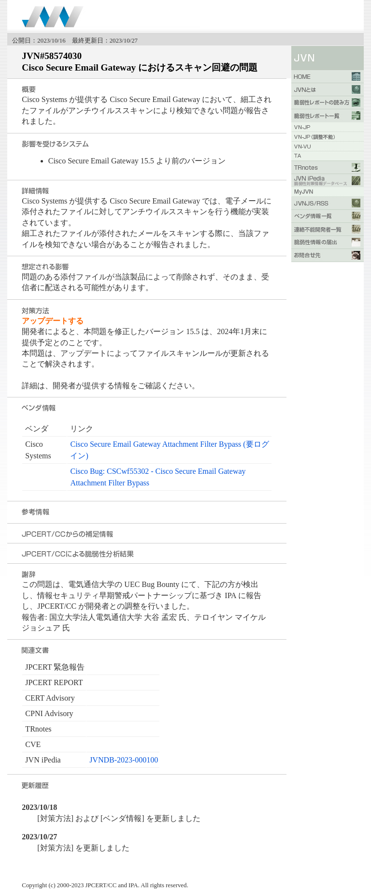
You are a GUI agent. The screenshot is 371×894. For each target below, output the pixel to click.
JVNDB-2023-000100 (123, 760)
